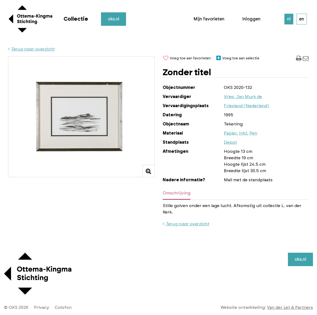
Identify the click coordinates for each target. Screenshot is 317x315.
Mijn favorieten (208, 19)
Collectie (76, 19)
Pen (253, 133)
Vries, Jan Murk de (243, 97)
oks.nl (113, 19)
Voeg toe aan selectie (237, 58)
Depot (230, 142)
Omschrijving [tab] (176, 193)
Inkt (243, 133)
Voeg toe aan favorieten (187, 58)
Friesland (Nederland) (246, 106)
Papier (230, 133)
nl (289, 19)
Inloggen (251, 19)
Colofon (63, 307)
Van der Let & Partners (290, 307)
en (301, 19)
